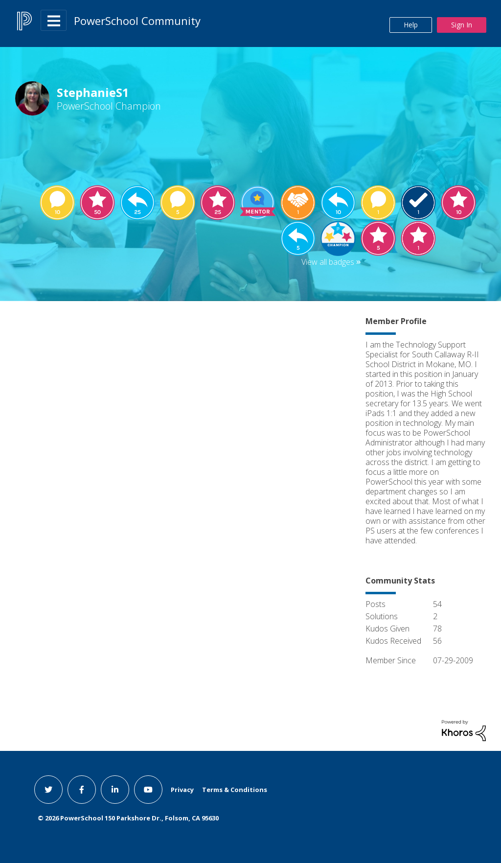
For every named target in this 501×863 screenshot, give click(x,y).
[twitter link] (48, 789)
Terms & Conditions (234, 789)
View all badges (327, 262)
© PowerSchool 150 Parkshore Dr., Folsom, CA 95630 (128, 818)
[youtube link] (148, 789)
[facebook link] (82, 789)
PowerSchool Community (137, 20)
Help (411, 24)
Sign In (461, 24)
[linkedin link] (115, 789)
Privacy (182, 789)
